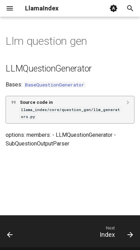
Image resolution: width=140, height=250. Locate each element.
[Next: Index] (115, 233)
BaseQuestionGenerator (54, 85)
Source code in (70, 109)
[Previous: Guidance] (10, 233)
